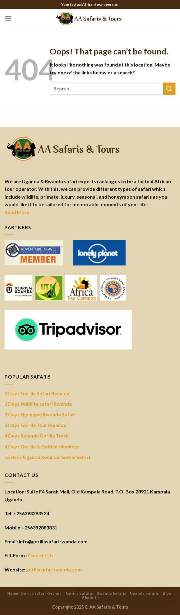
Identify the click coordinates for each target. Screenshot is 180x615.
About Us (91, 598)
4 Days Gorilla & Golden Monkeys (42, 446)
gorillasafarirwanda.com (54, 569)
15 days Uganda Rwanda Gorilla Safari (47, 457)
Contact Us (40, 555)
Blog (167, 593)
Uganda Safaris (144, 593)
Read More (17, 212)
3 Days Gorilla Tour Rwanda (35, 425)
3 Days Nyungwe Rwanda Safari (40, 414)
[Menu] (8, 18)
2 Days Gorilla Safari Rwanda (37, 393)
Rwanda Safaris (111, 593)
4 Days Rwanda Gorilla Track (37, 435)
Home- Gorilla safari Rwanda (34, 593)
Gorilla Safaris (79, 593)
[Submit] (169, 88)
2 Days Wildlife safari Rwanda (38, 404)
